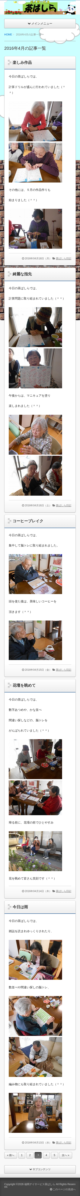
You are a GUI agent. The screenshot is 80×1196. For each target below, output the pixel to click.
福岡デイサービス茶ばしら (39, 1184)
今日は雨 (20, 907)
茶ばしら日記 (63, 258)
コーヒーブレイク (28, 521)
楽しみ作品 (22, 62)
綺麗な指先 (22, 274)
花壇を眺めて (24, 685)
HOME (8, 34)
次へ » (65, 1155)
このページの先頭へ (63, 1189)
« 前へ (10, 1155)
